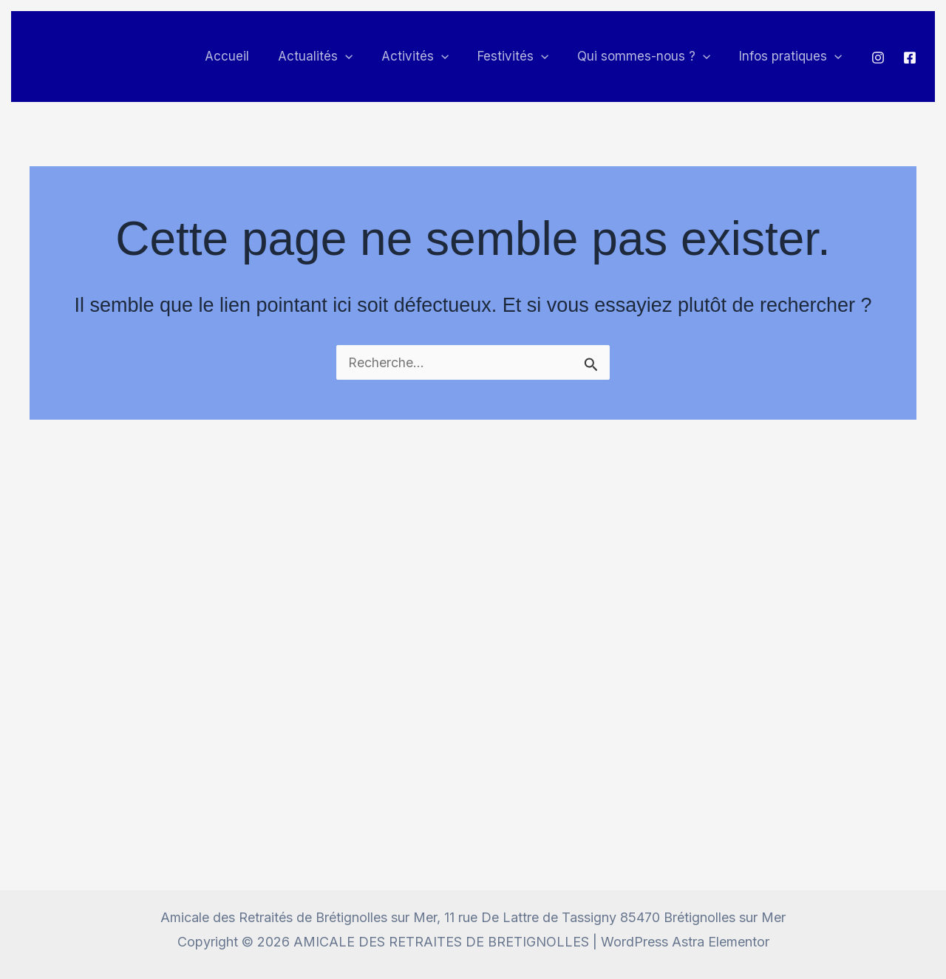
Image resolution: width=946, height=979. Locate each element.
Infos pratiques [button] (792, 56)
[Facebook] (909, 57)
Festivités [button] (521, 56)
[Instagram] (878, 57)
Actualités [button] (331, 56)
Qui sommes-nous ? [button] (649, 56)
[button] (361, 56)
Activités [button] (427, 56)
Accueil (247, 56)
